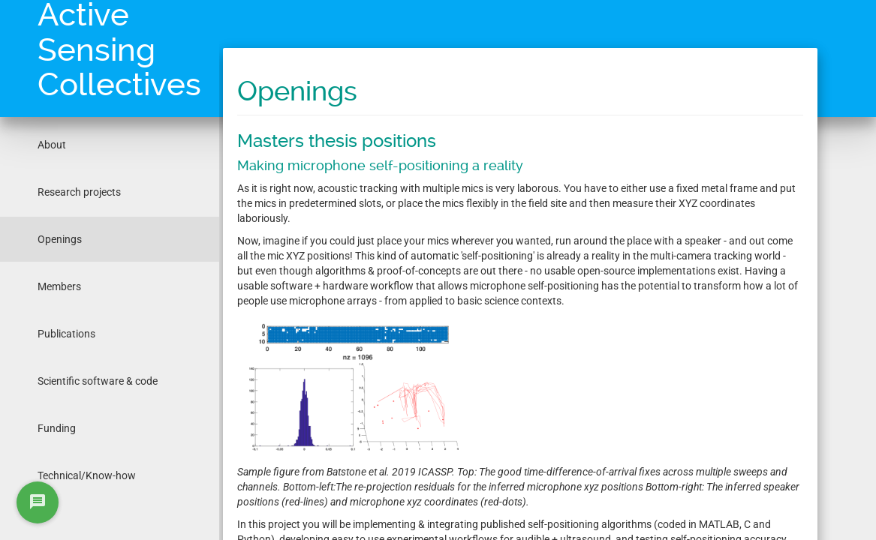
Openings (60, 239)
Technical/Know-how (87, 476)
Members (59, 286)
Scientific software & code (98, 381)
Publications (66, 334)
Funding (57, 428)
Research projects (79, 192)
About (52, 145)
